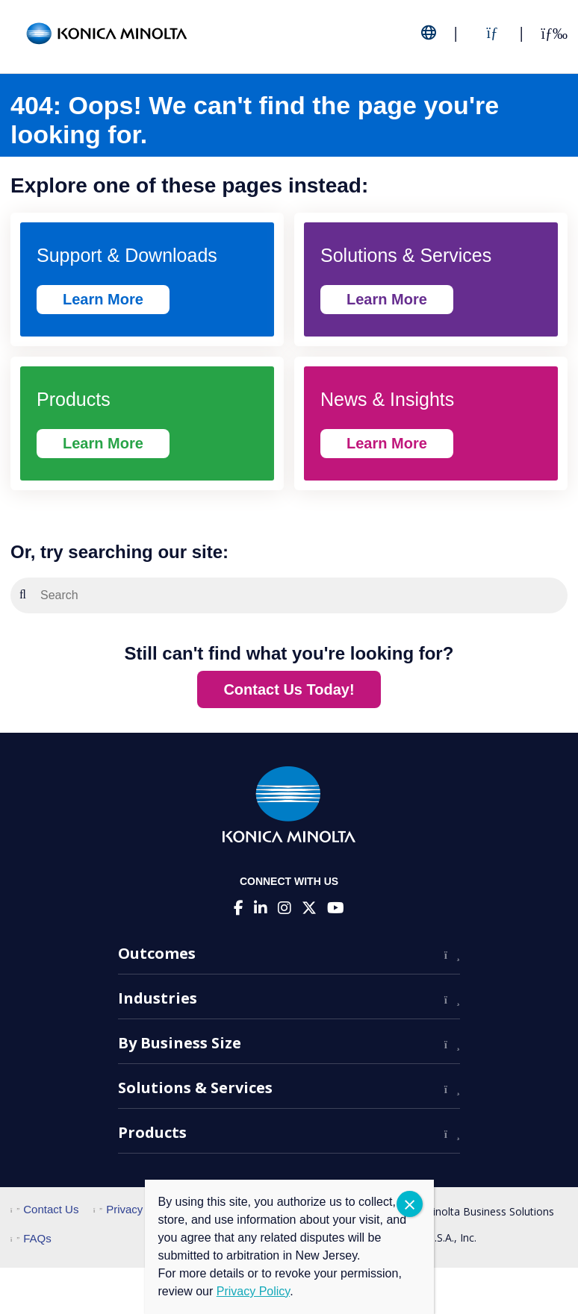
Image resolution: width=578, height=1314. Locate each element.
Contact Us (44, 1209)
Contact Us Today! (288, 689)
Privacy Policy (134, 1209)
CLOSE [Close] (410, 1204)
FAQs (31, 1238)
